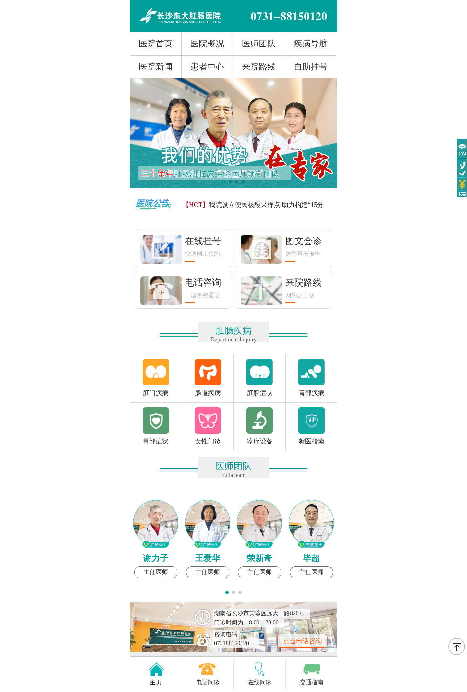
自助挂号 (311, 66)
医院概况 (207, 43)
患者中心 (207, 66)
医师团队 (259, 43)
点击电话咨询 (302, 641)
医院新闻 (156, 66)
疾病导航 (311, 43)
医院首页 (156, 43)
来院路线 (259, 66)
